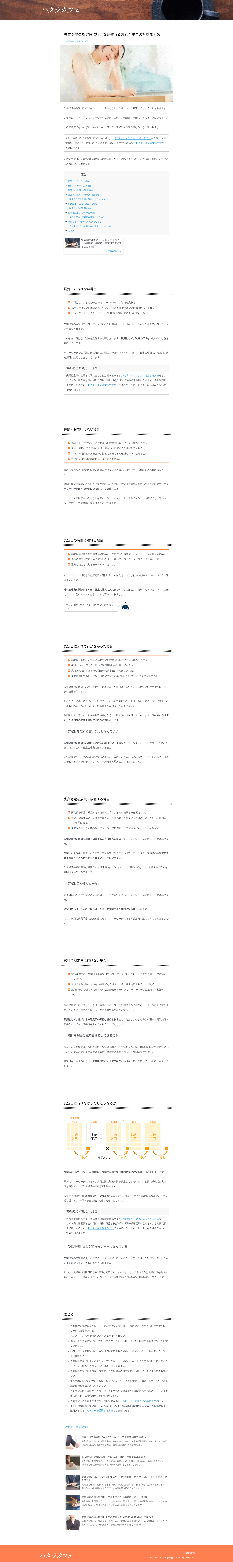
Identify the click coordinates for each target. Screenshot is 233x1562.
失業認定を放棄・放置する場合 (82, 204)
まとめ (71, 231)
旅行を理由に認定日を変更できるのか (87, 217)
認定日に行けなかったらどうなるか (84, 222)
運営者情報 (190, 1552)
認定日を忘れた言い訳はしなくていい (87, 199)
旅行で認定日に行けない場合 (81, 213)
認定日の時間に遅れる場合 (80, 190)
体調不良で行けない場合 (79, 185)
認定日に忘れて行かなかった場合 (83, 194)
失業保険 (70, 41)
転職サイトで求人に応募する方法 (133, 138)
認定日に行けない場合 (78, 181)
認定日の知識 (82, 41)
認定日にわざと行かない (80, 208)
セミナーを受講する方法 (149, 143)
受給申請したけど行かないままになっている (90, 226)
